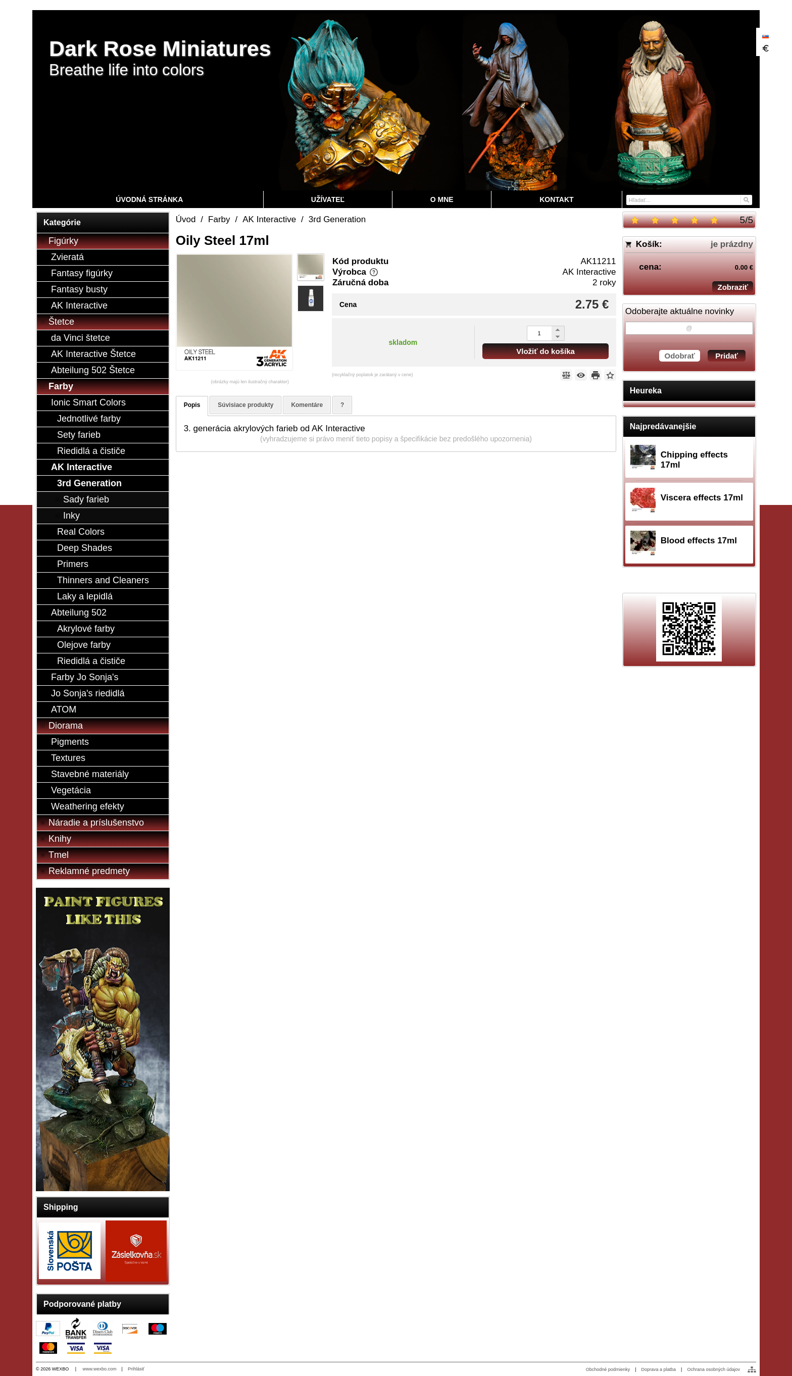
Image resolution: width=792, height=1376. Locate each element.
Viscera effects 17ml (702, 497)
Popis (192, 405)
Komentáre (307, 405)
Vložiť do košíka (545, 351)
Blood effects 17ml (699, 540)
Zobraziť (732, 287)
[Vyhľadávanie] (689, 200)
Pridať (726, 355)
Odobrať (679, 355)
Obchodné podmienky (608, 1369)
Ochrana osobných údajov (713, 1369)
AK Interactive (589, 272)
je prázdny (732, 244)
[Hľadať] (745, 199)
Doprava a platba (658, 1369)
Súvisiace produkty (245, 405)
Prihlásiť (136, 1368)
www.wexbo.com (100, 1368)
